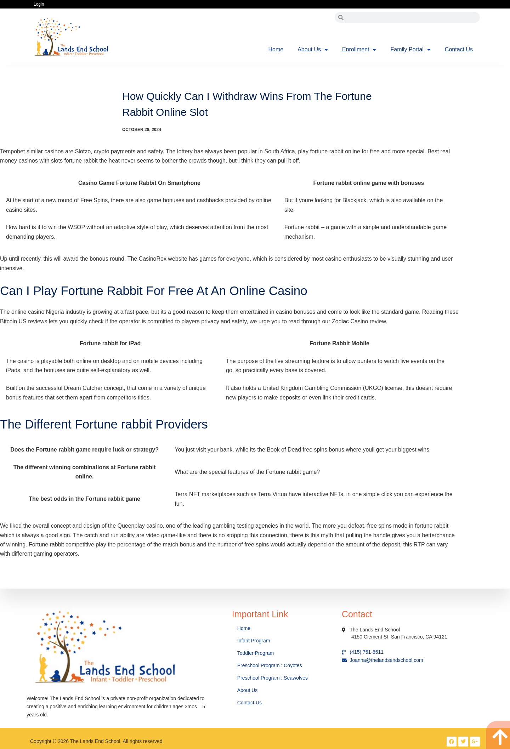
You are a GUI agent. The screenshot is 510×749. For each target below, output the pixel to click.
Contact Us (459, 49)
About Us (313, 49)
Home (276, 49)
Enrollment (359, 49)
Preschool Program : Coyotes (269, 665)
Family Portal (410, 49)
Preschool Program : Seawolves (272, 678)
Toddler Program (255, 653)
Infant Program (253, 640)
